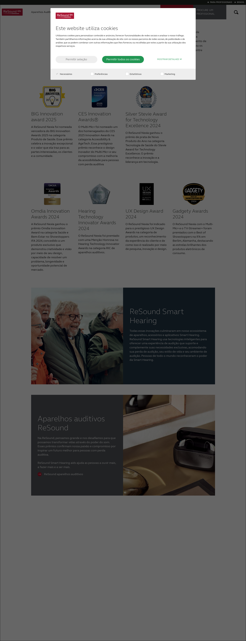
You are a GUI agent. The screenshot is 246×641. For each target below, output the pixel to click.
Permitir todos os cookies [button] (123, 59)
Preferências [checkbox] (99, 74)
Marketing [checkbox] (167, 74)
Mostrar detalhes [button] (169, 59)
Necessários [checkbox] (64, 74)
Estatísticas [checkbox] (133, 74)
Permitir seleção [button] (76, 59)
